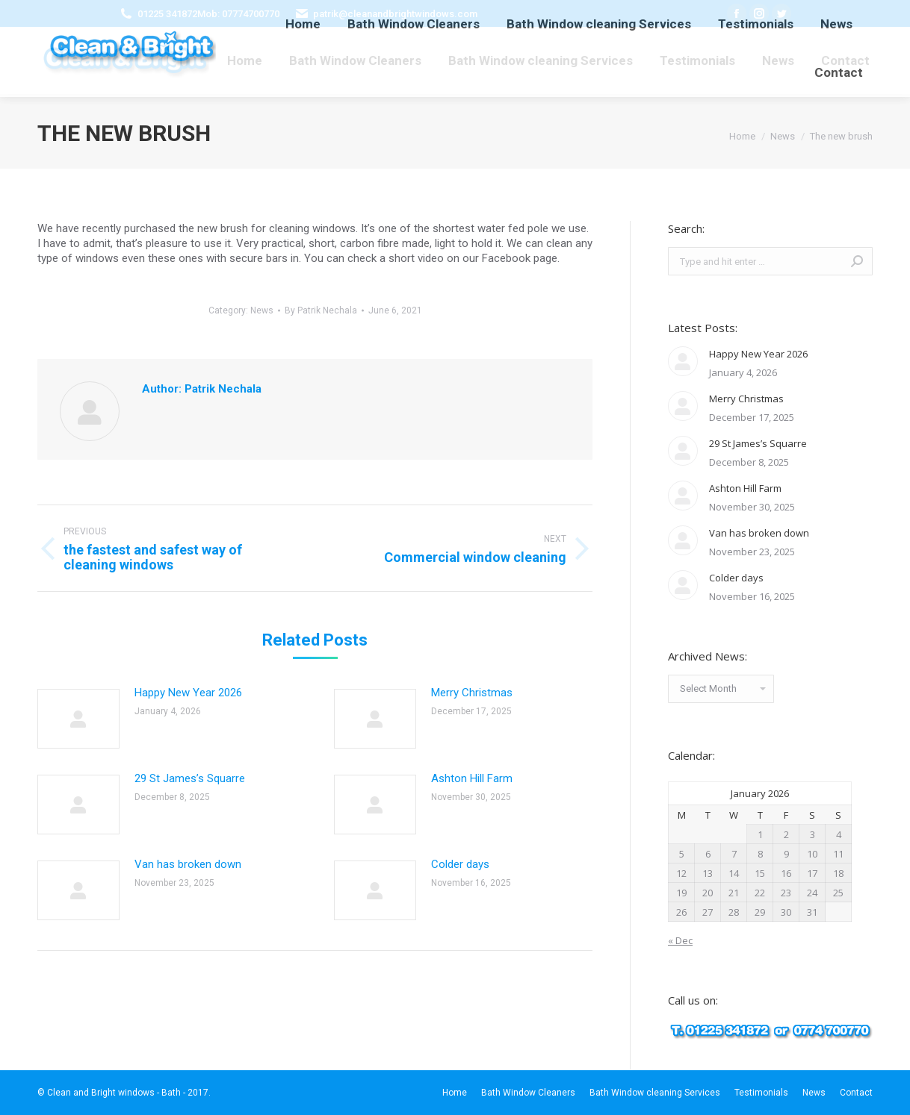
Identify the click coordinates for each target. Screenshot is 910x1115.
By (321, 310)
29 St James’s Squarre (189, 778)
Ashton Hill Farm (472, 778)
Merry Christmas (472, 692)
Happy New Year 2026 (188, 692)
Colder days (460, 864)
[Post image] (78, 719)
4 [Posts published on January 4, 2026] (838, 834)
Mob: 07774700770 (238, 13)
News (261, 310)
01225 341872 (167, 13)
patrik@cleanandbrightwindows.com (395, 13)
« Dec (680, 940)
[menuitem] (244, 60)
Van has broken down (187, 864)
